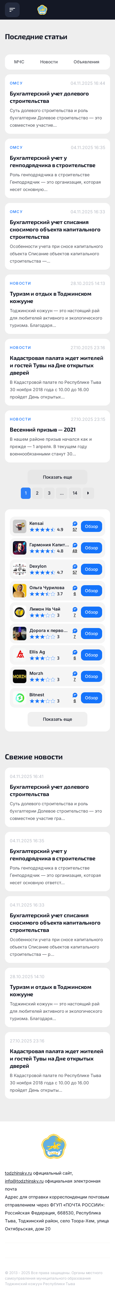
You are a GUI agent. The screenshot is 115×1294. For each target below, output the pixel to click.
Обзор (91, 526)
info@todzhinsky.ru (24, 1181)
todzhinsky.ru (18, 1173)
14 (75, 493)
